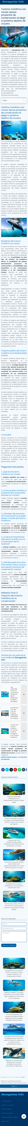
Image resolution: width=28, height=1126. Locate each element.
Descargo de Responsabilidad (9, 1117)
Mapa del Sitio (5, 1121)
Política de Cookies (6, 1109)
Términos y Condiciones (7, 1105)
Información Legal (6, 1101)
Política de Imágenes (7, 1113)
